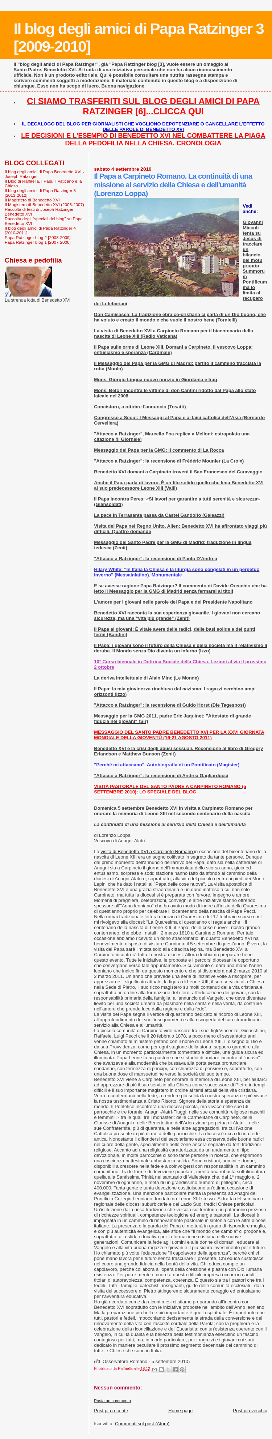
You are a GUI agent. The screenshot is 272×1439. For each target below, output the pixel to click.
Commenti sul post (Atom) (142, 1423)
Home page (180, 1410)
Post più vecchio (250, 1410)
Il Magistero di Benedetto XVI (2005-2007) (44, 204)
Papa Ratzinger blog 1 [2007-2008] (38, 242)
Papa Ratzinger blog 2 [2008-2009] (38, 237)
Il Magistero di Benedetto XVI (32, 199)
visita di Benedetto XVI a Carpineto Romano (147, 851)
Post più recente (111, 1410)
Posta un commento (112, 1400)
